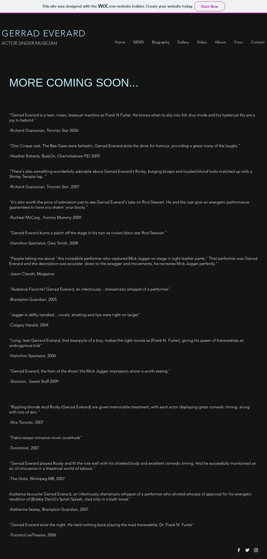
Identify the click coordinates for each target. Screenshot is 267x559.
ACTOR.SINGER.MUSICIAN (29, 43)
